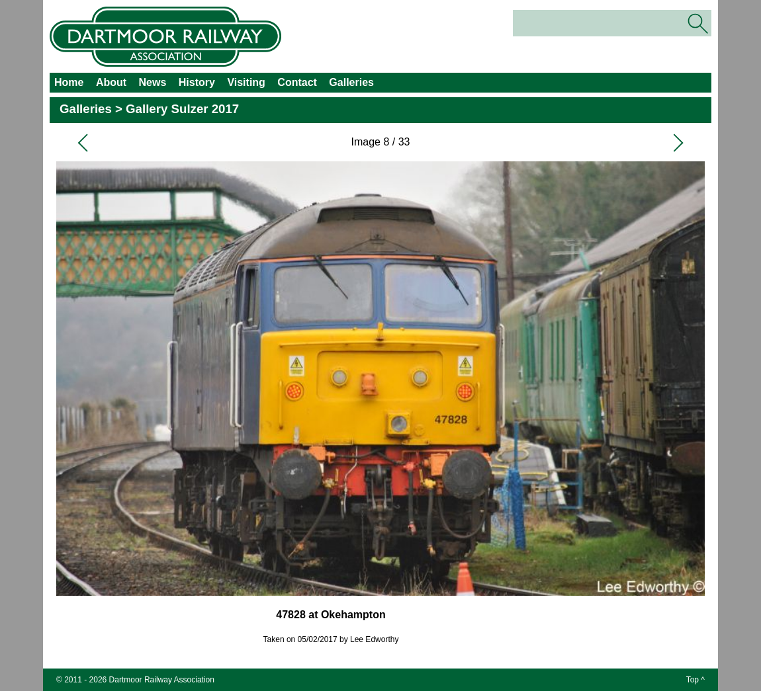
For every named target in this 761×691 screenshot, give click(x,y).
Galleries (351, 82)
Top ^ (695, 679)
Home (68, 82)
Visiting (246, 82)
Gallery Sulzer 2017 (182, 109)
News (153, 82)
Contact (297, 82)
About (111, 82)
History (197, 82)
